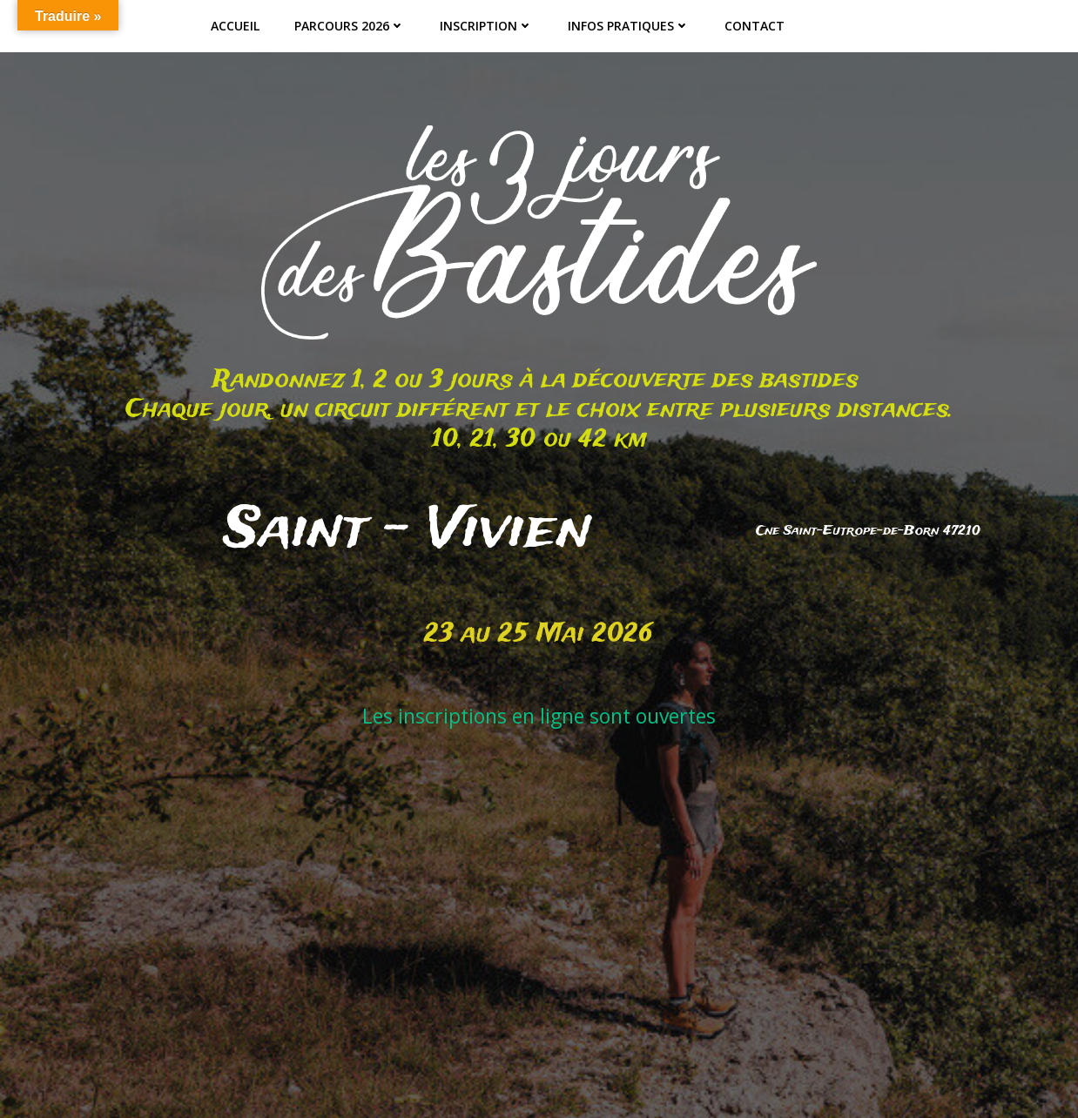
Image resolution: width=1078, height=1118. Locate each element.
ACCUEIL (235, 25)
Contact (754, 25)
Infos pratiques (629, 25)
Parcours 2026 (349, 25)
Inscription (486, 25)
